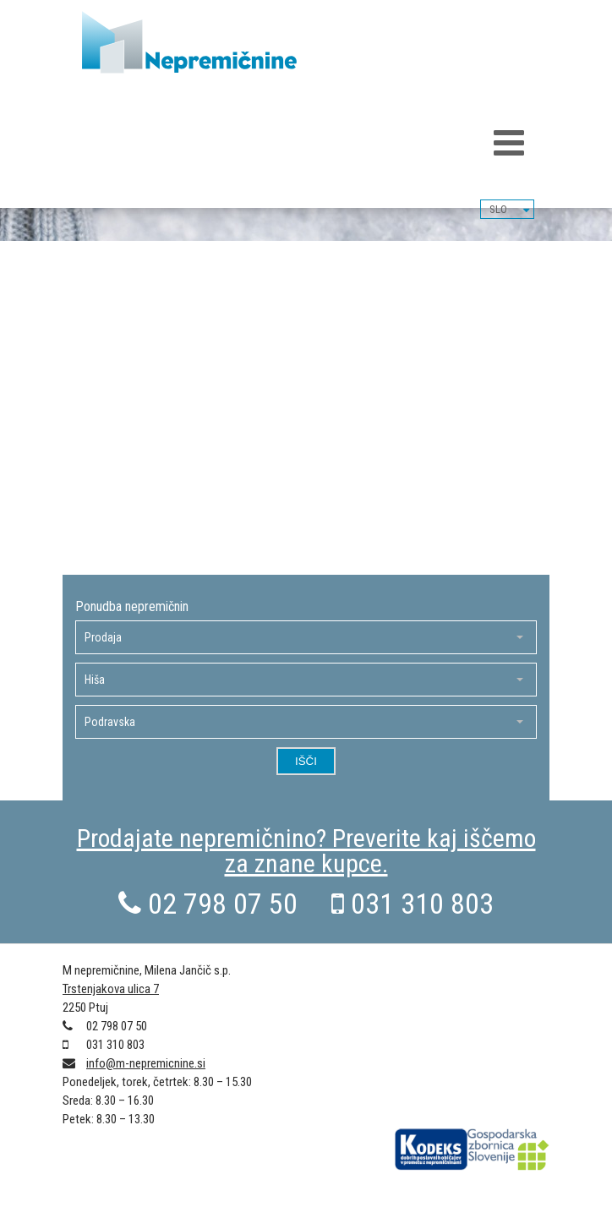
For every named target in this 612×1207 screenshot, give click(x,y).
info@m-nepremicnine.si (145, 1063)
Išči (306, 761)
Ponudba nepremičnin (132, 607)
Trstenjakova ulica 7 (111, 989)
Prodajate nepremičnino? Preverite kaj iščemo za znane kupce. (306, 850)
